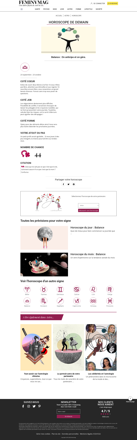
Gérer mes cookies (43, 434)
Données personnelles (70, 434)
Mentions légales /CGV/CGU (90, 434)
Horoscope (76, 16)
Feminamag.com (45, 423)
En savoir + (68, 238)
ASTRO (66, 16)
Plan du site (56, 434)
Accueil (59, 16)
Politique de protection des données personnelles (77, 429)
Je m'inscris (68, 416)
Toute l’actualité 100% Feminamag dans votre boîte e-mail (68, 406)
